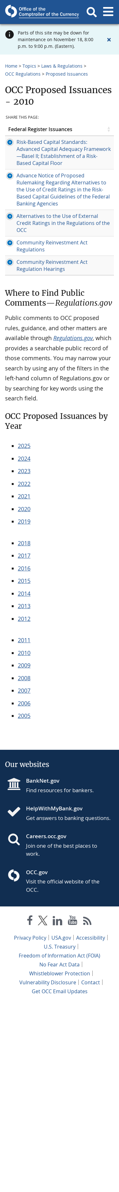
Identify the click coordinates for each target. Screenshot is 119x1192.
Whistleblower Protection (59, 1160)
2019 (24, 708)
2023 (24, 658)
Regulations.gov (73, 525)
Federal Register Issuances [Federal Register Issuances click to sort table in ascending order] (20, 135)
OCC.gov (37, 1059)
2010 (24, 840)
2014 (24, 781)
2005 (24, 903)
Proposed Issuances (67, 74)
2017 (24, 743)
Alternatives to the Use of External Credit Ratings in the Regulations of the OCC (34, 368)
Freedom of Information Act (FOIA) (59, 1142)
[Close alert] (109, 39)
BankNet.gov (42, 968)
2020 (24, 696)
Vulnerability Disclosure (47, 1169)
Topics (29, 66)
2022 (24, 671)
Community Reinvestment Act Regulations (33, 412)
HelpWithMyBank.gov (54, 995)
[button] (91, 12)
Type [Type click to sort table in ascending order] (63, 135)
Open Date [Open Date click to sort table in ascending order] (88, 135)
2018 (24, 730)
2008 (24, 865)
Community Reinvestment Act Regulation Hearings (34, 446)
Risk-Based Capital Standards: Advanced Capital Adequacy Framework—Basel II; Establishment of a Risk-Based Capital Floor (34, 192)
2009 (24, 852)
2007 (24, 878)
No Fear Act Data (59, 1151)
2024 (24, 646)
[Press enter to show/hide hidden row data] (30, 192)
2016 (24, 755)
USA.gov (61, 1125)
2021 (24, 683)
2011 (24, 827)
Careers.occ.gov (46, 1023)
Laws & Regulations (62, 66)
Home (11, 66)
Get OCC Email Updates (60, 1178)
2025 (24, 633)
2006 (24, 890)
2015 (24, 768)
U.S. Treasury (60, 1133)
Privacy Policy (30, 1125)
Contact (90, 1169)
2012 (24, 806)
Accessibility (90, 1125)
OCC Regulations (23, 74)
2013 (24, 793)
